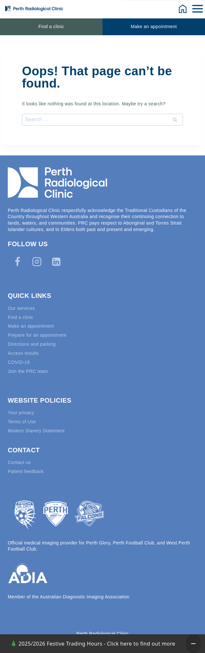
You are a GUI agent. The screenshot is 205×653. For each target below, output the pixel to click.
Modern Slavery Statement (36, 430)
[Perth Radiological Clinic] (34, 8)
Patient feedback (26, 471)
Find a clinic (51, 26)
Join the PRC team (28, 371)
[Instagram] (37, 261)
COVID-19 (19, 362)
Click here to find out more (141, 643)
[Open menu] (198, 8)
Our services (21, 308)
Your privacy (21, 412)
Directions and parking (32, 344)
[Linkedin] (56, 261)
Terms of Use (22, 421)
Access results (23, 353)
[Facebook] (17, 261)
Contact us (19, 462)
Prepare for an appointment (37, 335)
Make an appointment (154, 26)
